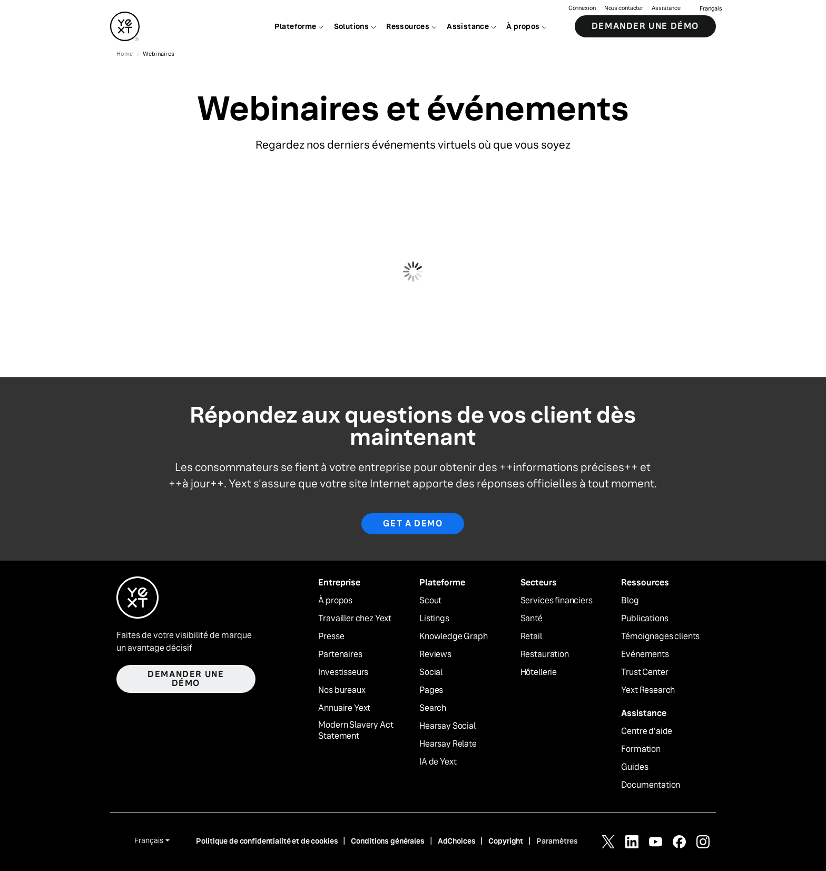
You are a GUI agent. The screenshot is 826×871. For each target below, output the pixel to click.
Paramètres (557, 841)
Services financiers (556, 600)
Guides (634, 767)
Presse (331, 636)
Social (430, 672)
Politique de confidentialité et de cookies (267, 841)
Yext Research (648, 690)
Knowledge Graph (453, 636)
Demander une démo (645, 26)
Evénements (644, 654)
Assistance (666, 8)
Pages (431, 690)
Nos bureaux (341, 690)
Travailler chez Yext (354, 618)
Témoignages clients (660, 636)
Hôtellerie (538, 672)
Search (432, 708)
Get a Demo (412, 523)
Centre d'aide (646, 731)
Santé (531, 618)
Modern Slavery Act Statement (355, 730)
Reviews (435, 654)
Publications (644, 618)
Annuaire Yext (344, 708)
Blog (629, 600)
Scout (430, 600)
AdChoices (457, 841)
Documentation (650, 785)
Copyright (505, 841)
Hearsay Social (447, 726)
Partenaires (340, 654)
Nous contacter (623, 8)
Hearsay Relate (448, 744)
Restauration (544, 654)
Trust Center (644, 672)
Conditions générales (387, 841)
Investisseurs (343, 672)
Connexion (582, 8)
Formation (641, 749)
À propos (335, 600)
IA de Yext (437, 762)
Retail (531, 636)
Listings (434, 618)
